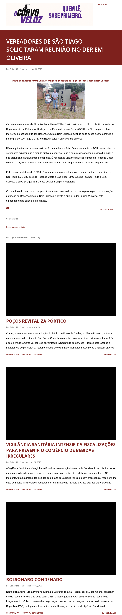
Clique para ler (109, 354)
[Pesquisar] (102, 4)
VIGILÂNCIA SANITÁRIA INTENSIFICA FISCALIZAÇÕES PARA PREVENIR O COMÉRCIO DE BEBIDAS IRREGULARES (61, 450)
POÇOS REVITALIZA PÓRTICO (36, 321)
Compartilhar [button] (106, 209)
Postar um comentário (15, 227)
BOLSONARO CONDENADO (34, 579)
